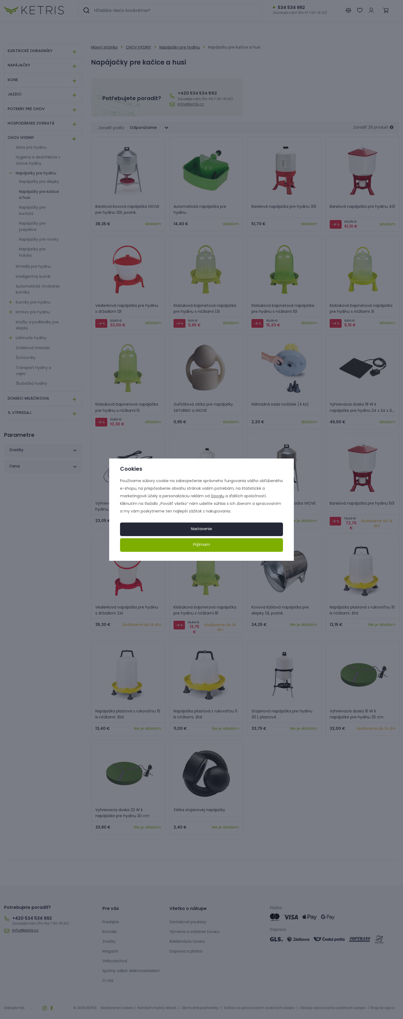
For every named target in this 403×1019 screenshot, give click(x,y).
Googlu (217, 496)
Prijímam (201, 545)
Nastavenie (201, 529)
